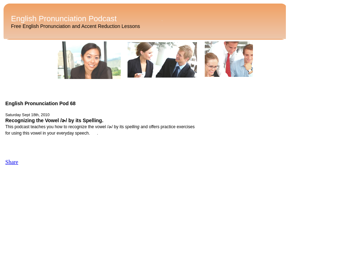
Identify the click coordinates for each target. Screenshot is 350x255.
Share (11, 162)
